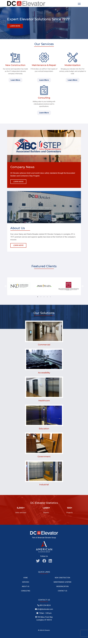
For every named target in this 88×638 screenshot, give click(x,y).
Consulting (25, 591)
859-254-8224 (44, 605)
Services (25, 582)
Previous (5, 286)
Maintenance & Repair (62, 582)
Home (25, 578)
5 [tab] (50, 297)
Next (82, 286)
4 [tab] (47, 297)
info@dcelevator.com (44, 609)
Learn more (15, 26)
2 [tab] (41, 297)
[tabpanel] (19, 286)
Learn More (15, 80)
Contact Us (62, 591)
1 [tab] (38, 297)
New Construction (62, 578)
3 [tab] (44, 297)
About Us (25, 586)
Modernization (62, 586)
